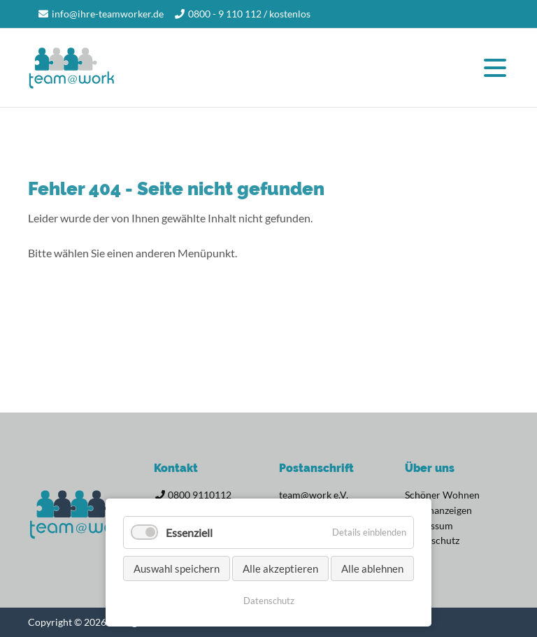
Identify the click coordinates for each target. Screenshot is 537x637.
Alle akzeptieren (280, 568)
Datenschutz (268, 600)
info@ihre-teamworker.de (108, 14)
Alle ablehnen (372, 568)
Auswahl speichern (177, 568)
